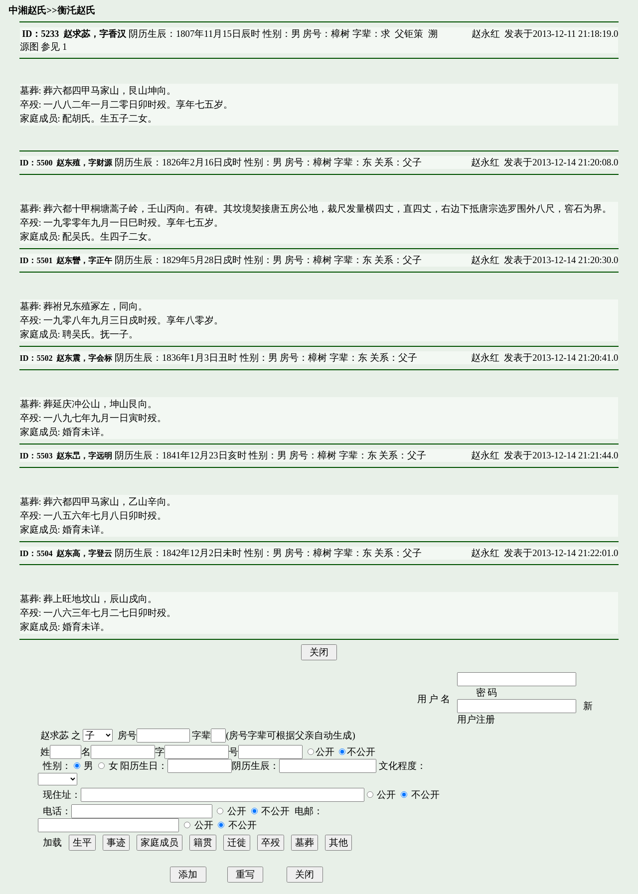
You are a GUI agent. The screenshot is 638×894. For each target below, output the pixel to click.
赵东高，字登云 (84, 553)
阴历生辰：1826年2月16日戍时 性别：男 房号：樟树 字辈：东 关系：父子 (267, 162)
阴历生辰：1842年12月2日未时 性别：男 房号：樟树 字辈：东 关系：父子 (267, 553)
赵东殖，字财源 (84, 162)
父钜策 (409, 33)
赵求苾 (54, 735)
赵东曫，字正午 (84, 260)
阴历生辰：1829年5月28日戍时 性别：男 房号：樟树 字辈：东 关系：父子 (267, 260)
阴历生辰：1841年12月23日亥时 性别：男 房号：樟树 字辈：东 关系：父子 (269, 455)
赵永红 (486, 33)
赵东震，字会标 (84, 358)
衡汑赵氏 (76, 10)
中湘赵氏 (27, 10)
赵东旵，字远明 (84, 455)
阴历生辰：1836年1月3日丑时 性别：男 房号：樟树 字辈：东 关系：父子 (264, 357)
